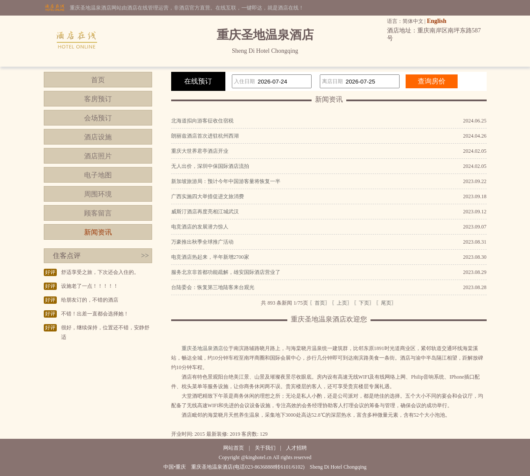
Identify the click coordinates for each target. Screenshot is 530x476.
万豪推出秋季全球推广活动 (202, 242)
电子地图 (98, 175)
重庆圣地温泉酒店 (202, 348)
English (436, 21)
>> (145, 255)
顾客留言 (98, 213)
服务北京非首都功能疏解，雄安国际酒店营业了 (225, 272)
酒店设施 (98, 137)
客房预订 (98, 99)
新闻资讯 (98, 232)
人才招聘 (296, 448)
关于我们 (265, 448)
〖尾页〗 (386, 303)
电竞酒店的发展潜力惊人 (199, 227)
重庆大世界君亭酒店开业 (199, 151)
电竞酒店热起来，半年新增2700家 (210, 257)
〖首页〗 (319, 303)
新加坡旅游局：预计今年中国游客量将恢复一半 (225, 181)
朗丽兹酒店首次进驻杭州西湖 (205, 136)
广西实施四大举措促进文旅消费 (207, 196)
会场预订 (98, 118)
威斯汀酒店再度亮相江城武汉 (205, 212)
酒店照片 (98, 156)
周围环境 (98, 194)
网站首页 (233, 448)
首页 (98, 80)
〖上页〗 (342, 303)
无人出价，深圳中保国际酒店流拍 (210, 166)
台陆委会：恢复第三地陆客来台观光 (212, 287)
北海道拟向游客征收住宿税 (202, 121)
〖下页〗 (364, 303)
